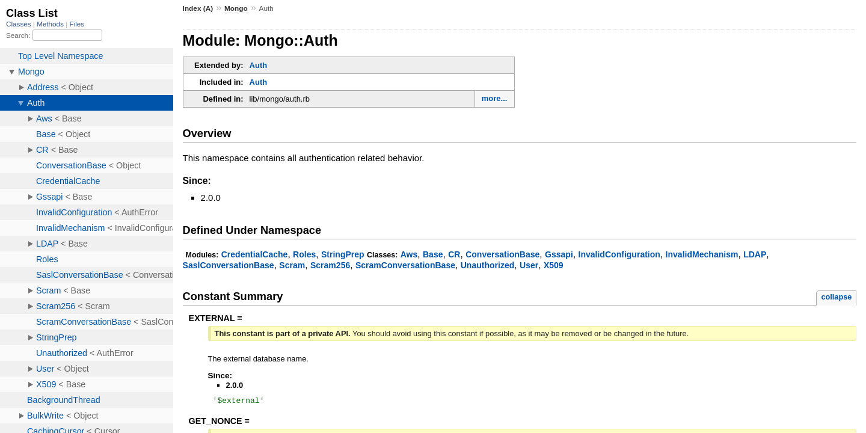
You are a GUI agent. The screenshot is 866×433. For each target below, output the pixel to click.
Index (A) (198, 8)
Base (433, 254)
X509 (554, 265)
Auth (259, 65)
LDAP (754, 254)
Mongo (236, 8)
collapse (836, 296)
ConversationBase (502, 254)
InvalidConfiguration (619, 254)
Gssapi (559, 254)
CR (454, 254)
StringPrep (342, 254)
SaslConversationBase (228, 265)
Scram (292, 265)
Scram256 (330, 265)
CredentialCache (254, 254)
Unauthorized (488, 265)
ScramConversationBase (405, 265)
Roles (304, 254)
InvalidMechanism (702, 254)
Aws (409, 254)
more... (495, 98)
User (529, 265)
